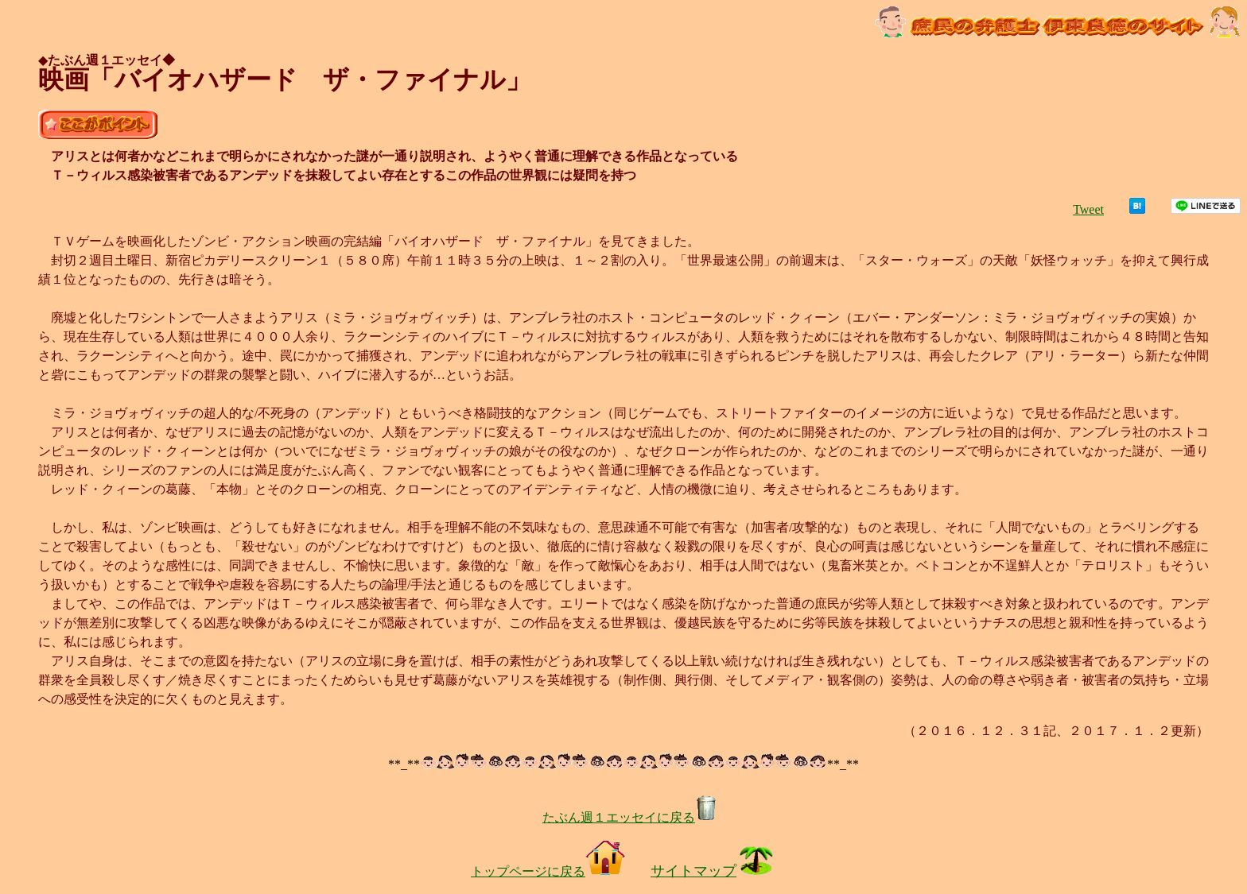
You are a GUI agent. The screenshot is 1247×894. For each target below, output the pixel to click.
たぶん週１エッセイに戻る (629, 817)
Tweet (1088, 209)
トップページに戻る (548, 871)
